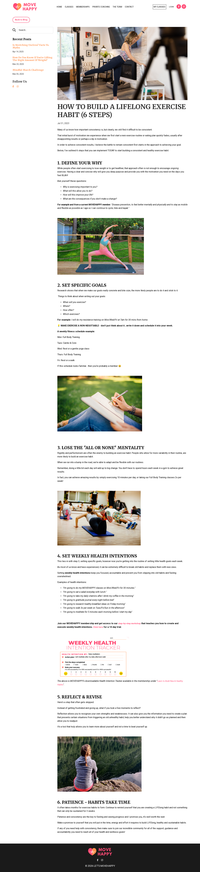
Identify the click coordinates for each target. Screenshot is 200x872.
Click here (98, 627)
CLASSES (69, 7)
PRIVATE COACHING (101, 7)
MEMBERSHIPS (83, 7)
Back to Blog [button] (21, 20)
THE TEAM (117, 7)
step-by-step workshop (130, 623)
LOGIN (171, 7)
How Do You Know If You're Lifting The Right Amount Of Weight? (32, 58)
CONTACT (129, 7)
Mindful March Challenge (28, 70)
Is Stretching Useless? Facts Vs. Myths (30, 46)
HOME (59, 7)
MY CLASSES (159, 7)
